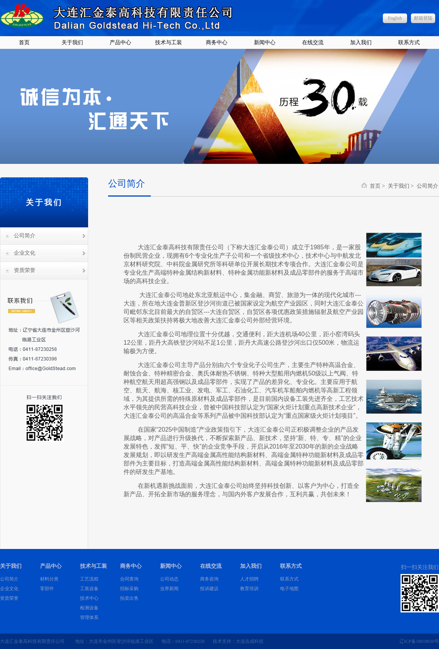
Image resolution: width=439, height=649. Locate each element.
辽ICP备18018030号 (419, 641)
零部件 (47, 588)
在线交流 (313, 42)
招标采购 (129, 588)
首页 (24, 42)
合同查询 (129, 579)
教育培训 (249, 588)
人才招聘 (249, 579)
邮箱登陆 (423, 18)
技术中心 (89, 598)
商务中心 (216, 42)
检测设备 (89, 608)
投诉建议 (209, 588)
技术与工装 (168, 42)
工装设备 (89, 588)
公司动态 (169, 579)
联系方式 (409, 42)
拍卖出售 (129, 598)
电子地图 (289, 588)
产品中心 (120, 42)
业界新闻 (169, 588)
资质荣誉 (24, 270)
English (395, 18)
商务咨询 (209, 579)
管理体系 (89, 617)
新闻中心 (264, 42)
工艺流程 (89, 579)
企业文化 (24, 253)
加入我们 (361, 42)
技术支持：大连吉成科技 (238, 641)
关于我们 (72, 42)
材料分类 (49, 579)
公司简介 (24, 236)
